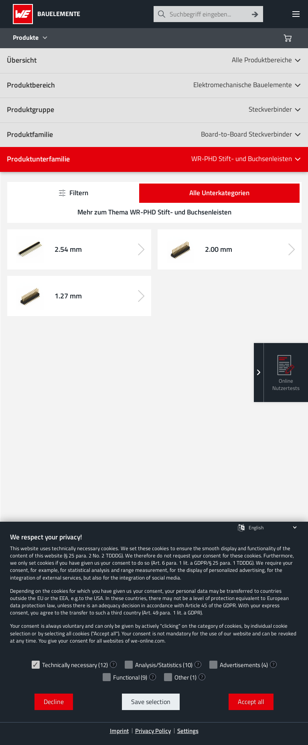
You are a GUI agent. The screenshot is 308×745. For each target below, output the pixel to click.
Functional (126, 677)
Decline (54, 701)
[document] (154, 594)
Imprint (119, 731)
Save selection (150, 701)
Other (181, 677)
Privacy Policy (153, 731)
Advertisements (240, 665)
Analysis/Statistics (158, 665)
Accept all (251, 701)
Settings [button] (188, 731)
